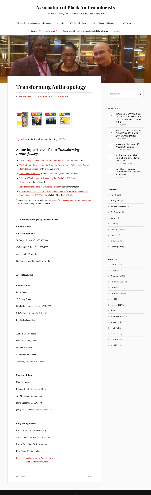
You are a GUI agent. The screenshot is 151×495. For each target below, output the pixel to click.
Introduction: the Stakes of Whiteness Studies (39, 187)
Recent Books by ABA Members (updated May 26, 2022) (85, 31)
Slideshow (115, 241)
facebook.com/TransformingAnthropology (34, 458)
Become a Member (118, 206)
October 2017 (116, 287)
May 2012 (115, 339)
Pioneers (34, 31)
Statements (50, 31)
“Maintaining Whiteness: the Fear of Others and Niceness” (44, 160)
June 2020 (115, 270)
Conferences (116, 212)
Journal (64, 97)
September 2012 (117, 322)
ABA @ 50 (115, 195)
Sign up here (21, 139)
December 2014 (117, 293)
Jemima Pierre (26, 97)
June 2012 (115, 333)
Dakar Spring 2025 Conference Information (33, 23)
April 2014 (115, 299)
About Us (60, 23)
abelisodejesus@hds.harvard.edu (30, 361)
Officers (114, 235)
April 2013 (115, 310)
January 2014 (116, 305)
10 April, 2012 (46, 97)
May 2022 (115, 264)
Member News (117, 229)
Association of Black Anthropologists (75, 7)
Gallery (114, 218)
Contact (117, 31)
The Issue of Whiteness (29, 173)
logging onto (85, 200)
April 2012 (115, 345)
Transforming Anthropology (51, 86)
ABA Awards (128, 23)
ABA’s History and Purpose (103, 23)
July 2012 (115, 328)
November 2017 (117, 282)
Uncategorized (117, 246)
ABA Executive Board (78, 23)
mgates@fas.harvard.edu (41, 410)
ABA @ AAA (116, 200)
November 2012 (117, 316)
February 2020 (117, 276)
